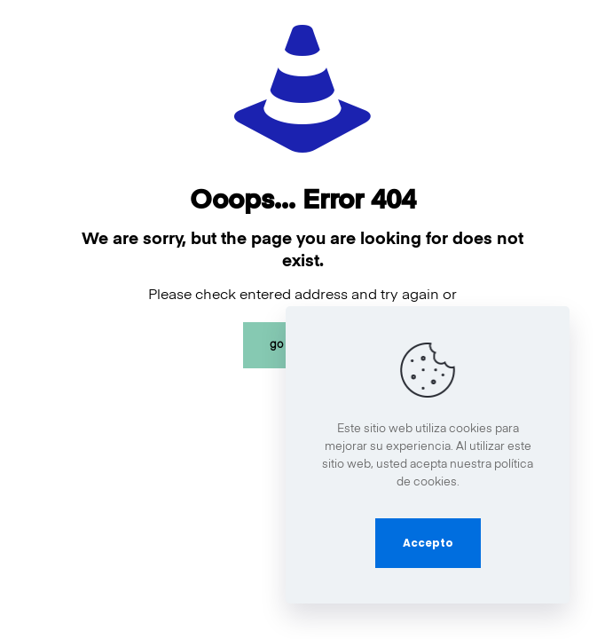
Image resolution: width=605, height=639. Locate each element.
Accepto (428, 542)
